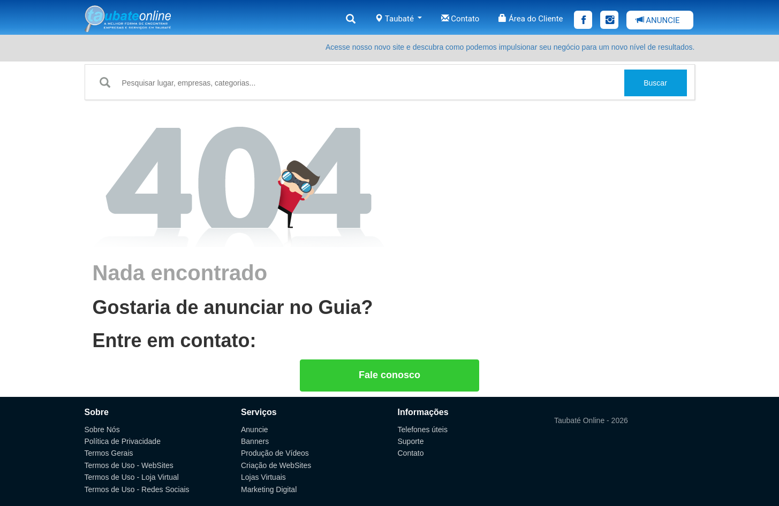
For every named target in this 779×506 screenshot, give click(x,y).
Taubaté (398, 19)
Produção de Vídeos (275, 453)
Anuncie (254, 429)
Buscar (655, 83)
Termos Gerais (109, 453)
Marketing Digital (269, 489)
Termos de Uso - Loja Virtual (132, 477)
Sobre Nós (102, 429)
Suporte (411, 441)
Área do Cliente (530, 19)
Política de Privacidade (123, 441)
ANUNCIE (658, 20)
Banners (255, 441)
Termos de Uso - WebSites (129, 465)
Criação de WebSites (276, 465)
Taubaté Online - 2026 (591, 420)
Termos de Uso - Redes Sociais (137, 489)
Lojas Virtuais (263, 477)
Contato (460, 19)
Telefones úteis (423, 429)
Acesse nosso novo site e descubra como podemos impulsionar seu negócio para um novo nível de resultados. (510, 47)
